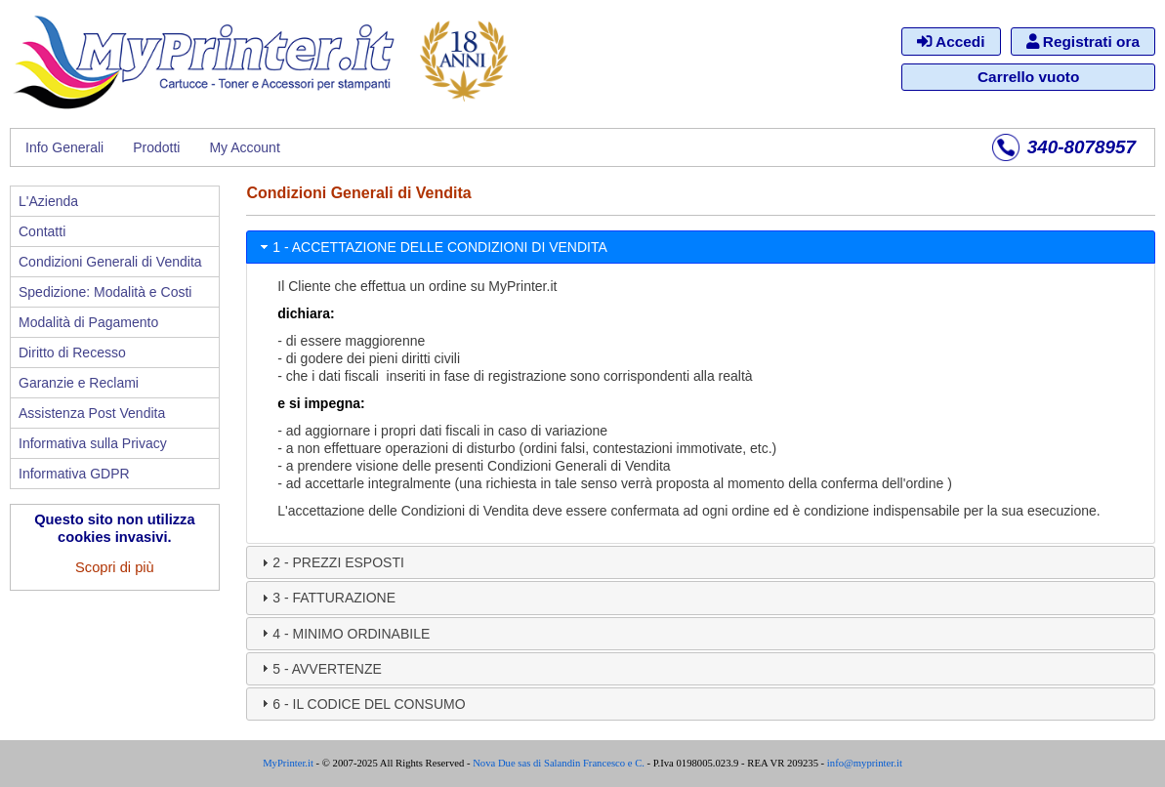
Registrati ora (1083, 41)
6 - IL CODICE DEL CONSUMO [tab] (361, 703)
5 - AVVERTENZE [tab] (319, 668)
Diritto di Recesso (72, 352)
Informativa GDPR (74, 473)
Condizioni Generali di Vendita (110, 261)
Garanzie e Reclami (79, 383)
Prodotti (156, 147)
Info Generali (64, 147)
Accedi (950, 41)
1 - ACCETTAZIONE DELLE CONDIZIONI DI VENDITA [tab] (432, 247)
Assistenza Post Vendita (92, 413)
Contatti (42, 231)
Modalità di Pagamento (88, 322)
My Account (244, 147)
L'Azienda (48, 201)
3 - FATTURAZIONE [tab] (326, 597)
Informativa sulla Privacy (93, 443)
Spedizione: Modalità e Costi (105, 292)
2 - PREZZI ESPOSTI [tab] (330, 562)
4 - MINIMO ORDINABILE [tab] (343, 633)
